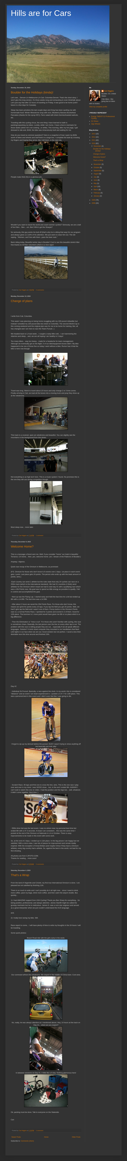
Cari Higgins (109, 91)
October (97, 167)
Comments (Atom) (27, 1141)
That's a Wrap (20, 875)
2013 (94, 134)
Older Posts (76, 1137)
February (97, 193)
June (96, 180)
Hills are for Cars (41, 13)
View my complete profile (98, 107)
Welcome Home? (22, 546)
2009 (94, 200)
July (95, 177)
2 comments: (40, 290)
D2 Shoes (94, 121)
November (98, 164)
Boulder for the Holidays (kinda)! (32, 92)
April (95, 186)
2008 (94, 203)
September (98, 171)
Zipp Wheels (95, 124)
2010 (94, 143)
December (98, 146)
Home (46, 1137)
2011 (94, 140)
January (97, 196)
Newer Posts (16, 1137)
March (96, 190)
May (95, 183)
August (96, 174)
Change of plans (21, 301)
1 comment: (40, 535)
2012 (94, 137)
